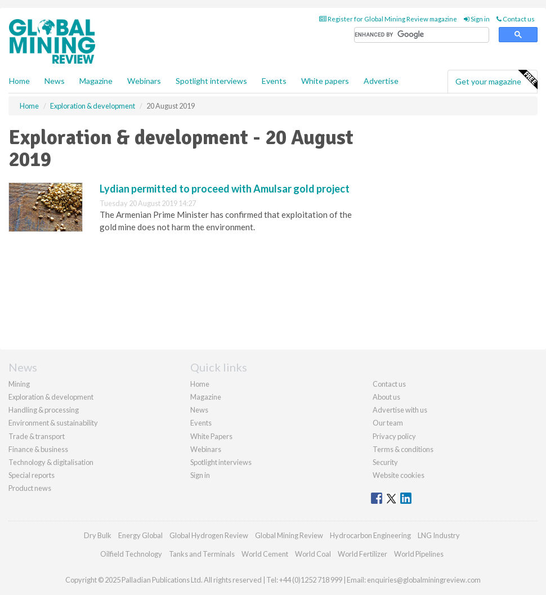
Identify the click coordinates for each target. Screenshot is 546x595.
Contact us (515, 19)
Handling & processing (43, 409)
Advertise (381, 81)
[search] (421, 35)
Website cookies (398, 475)
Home (19, 81)
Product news (29, 488)
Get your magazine (496, 80)
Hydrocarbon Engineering (370, 535)
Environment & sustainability (53, 422)
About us (386, 396)
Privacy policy (394, 436)
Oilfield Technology (131, 553)
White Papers (211, 436)
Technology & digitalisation (50, 462)
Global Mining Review (289, 535)
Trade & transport (36, 436)
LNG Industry (439, 535)
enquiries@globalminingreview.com (424, 579)
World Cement (264, 553)
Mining (19, 383)
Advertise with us (400, 409)
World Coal (313, 553)
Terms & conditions (403, 449)
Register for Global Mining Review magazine (388, 19)
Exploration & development (50, 396)
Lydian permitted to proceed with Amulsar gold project (225, 188)
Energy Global (140, 535)
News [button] (54, 81)
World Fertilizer (362, 553)
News (199, 409)
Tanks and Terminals (202, 553)
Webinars (144, 81)
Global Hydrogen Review (208, 535)
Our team (388, 422)
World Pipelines (419, 553)
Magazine (96, 81)
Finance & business (38, 449)
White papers (325, 81)
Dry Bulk (97, 535)
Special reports (31, 475)
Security (385, 462)
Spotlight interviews (211, 81)
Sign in (477, 19)
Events (274, 81)
